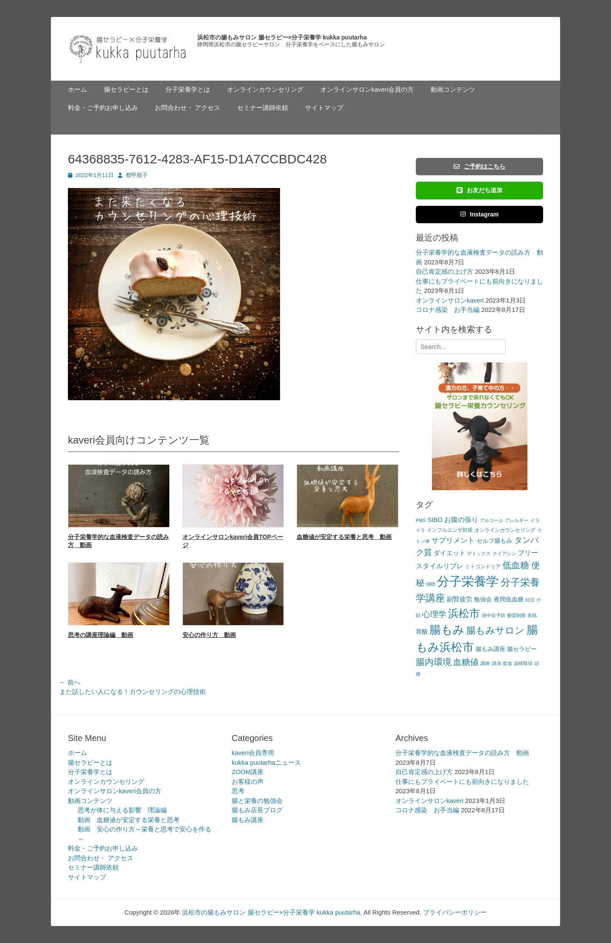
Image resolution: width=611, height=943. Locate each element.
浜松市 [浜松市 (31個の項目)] (464, 613)
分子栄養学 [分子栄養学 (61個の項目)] (468, 581)
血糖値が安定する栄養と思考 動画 (344, 536)
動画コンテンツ (453, 89)
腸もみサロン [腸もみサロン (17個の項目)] (495, 630)
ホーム (77, 89)
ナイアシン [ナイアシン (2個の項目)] (504, 553)
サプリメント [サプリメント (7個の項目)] (453, 540)
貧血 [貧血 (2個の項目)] (507, 663)
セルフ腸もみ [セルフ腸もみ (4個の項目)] (494, 541)
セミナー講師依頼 (262, 107)
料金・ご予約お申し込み (103, 107)
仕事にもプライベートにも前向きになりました (462, 781)
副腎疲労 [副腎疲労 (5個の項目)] (459, 599)
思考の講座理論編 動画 (100, 634)
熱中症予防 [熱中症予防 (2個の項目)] (493, 615)
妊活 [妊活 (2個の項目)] (530, 599)
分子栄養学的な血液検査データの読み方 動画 (462, 752)
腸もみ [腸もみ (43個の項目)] (447, 629)
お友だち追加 (479, 190)
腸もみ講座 (247, 819)
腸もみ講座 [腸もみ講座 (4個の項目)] (490, 649)
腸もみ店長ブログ (257, 810)
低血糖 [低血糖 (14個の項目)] (515, 565)
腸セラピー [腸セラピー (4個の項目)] (522, 649)
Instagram (479, 214)
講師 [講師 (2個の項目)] (485, 663)
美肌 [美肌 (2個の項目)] (532, 615)
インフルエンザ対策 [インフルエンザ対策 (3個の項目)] (450, 530)
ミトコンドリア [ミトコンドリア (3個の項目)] (483, 567)
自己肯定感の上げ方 (444, 271)
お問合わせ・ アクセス (187, 107)
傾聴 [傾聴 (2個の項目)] (430, 584)
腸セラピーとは (126, 89)
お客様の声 (247, 781)
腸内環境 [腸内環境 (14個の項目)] (433, 662)
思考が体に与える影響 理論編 (122, 810)
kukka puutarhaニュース (266, 762)
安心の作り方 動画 (209, 634)
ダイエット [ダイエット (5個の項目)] (449, 552)
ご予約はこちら (479, 166)
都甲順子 (137, 175)
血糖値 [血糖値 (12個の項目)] (466, 662)
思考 (238, 790)
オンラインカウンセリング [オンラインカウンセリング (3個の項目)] (504, 530)
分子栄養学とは (187, 89)
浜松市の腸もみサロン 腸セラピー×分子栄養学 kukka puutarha (282, 37)
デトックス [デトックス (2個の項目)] (478, 553)
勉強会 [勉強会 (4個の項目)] (483, 599)
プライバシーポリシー (455, 912)
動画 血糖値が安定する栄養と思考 (128, 819)
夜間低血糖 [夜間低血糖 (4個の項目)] (509, 599)
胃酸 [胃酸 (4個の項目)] (422, 632)
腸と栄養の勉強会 (257, 800)
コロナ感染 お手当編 (447, 309)
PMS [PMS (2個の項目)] (421, 520)
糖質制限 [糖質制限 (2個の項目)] (516, 615)
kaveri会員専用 (253, 752)
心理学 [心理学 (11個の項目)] (434, 614)
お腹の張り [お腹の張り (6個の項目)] (461, 519)
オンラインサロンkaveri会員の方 (367, 89)
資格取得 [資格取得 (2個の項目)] (523, 663)
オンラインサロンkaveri (450, 300)
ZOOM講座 (247, 771)
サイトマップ (324, 107)
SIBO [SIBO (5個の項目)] (435, 519)
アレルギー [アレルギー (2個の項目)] (516, 520)
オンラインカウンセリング (265, 89)
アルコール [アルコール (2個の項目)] (491, 520)
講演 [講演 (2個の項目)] (496, 663)
